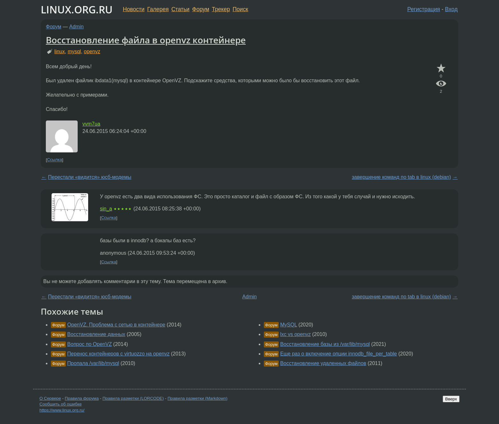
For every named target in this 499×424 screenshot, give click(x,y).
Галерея (158, 9)
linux (59, 51)
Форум (200, 9)
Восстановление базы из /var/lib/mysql (325, 344)
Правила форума (82, 398)
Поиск (240, 9)
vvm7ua (91, 124)
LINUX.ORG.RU (77, 9)
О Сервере (50, 398)
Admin (76, 26)
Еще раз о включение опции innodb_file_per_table (338, 353)
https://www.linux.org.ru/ (61, 410)
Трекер (221, 9)
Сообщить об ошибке (60, 404)
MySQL (288, 324)
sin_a (106, 208)
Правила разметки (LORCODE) (133, 398)
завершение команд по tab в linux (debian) (401, 177)
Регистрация (423, 9)
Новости (133, 9)
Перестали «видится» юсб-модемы (89, 177)
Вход (451, 9)
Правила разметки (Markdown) (197, 398)
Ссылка (54, 159)
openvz (92, 51)
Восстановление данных (96, 334)
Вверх (451, 399)
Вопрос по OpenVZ (89, 344)
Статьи (180, 9)
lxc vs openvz (295, 334)
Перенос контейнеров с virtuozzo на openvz (118, 353)
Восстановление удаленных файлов (323, 363)
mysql (74, 51)
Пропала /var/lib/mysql (93, 363)
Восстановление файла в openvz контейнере (146, 40)
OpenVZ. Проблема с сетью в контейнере (116, 324)
